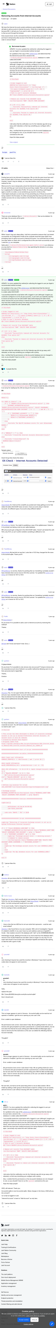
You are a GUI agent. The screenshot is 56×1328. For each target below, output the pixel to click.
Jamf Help (4, 1244)
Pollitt (6, 616)
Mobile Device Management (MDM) (12, 1280)
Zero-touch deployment (8, 1277)
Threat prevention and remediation (11, 1301)
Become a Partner (6, 1259)
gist (9, 242)
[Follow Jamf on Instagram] (13, 1235)
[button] (4, 4)
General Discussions (9, 9)
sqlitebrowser (33, 53)
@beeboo (4, 929)
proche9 (6, 954)
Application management (9, 1283)
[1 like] (8, 158)
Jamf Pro (12, 152)
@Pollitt (3, 643)
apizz (5, 24)
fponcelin (7, 921)
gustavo (6, 661)
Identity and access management (11, 1295)
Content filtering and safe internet (11, 1304)
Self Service (5, 1292)
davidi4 (6, 1010)
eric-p (6, 1102)
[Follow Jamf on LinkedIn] (6, 1235)
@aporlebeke (5, 505)
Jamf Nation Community (8, 1250)
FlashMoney (8, 501)
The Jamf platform (7, 1274)
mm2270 (7, 174)
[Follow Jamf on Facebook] (17, 1235)
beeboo (6, 875)
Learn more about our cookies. (35, 1315)
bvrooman (7, 212)
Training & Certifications (8, 1247)
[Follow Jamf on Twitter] (2, 1235)
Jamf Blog (4, 1253)
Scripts (4, 152)
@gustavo (4, 693)
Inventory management (8, 1286)
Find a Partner (5, 1262)
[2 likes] (9, 369)
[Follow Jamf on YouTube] (9, 1235)
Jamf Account (5, 1265)
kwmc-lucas (8, 896)
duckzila (6, 975)
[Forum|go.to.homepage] (10, 4)
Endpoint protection (7, 1298)
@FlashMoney (5, 525)
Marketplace (5, 1256)
